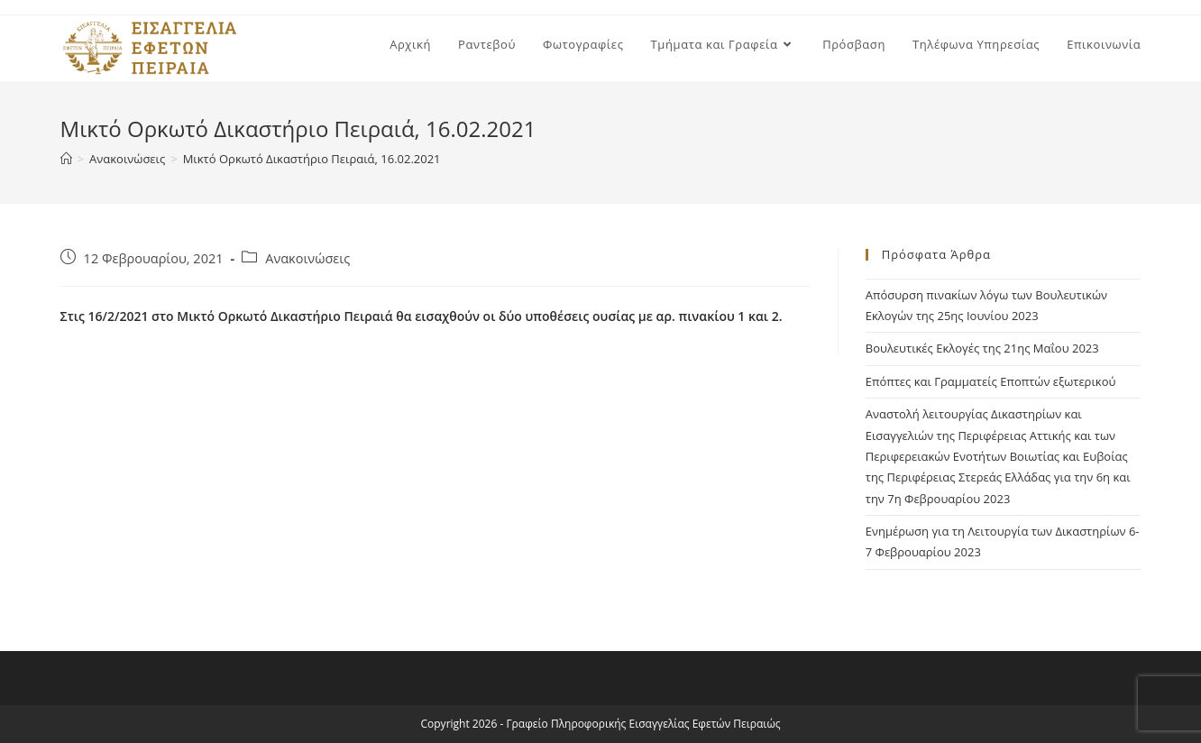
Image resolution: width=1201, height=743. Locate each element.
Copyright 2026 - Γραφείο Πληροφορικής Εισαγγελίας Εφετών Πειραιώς (601, 723)
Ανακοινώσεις (307, 258)
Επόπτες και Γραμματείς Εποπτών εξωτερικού (991, 381)
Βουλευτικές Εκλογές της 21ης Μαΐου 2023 (982, 348)
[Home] (66, 159)
